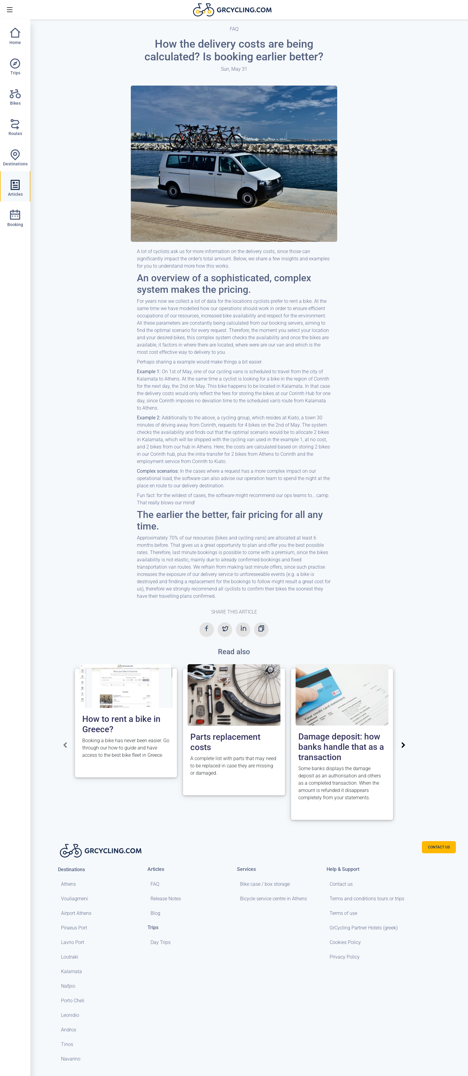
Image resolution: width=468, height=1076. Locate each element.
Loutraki (69, 957)
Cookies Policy (345, 942)
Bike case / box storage (265, 884)
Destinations (71, 869)
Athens (68, 884)
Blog (155, 913)
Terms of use (343, 913)
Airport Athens (76, 913)
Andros (68, 1030)
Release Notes (166, 899)
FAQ (155, 884)
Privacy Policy (345, 957)
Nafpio (68, 986)
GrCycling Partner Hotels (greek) (364, 928)
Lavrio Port (72, 942)
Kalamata (71, 971)
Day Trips (161, 942)
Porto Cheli (72, 1000)
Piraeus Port (74, 928)
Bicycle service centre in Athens (273, 899)
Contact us (341, 884)
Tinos (67, 1044)
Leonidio (70, 1015)
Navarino (70, 1059)
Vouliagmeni (74, 899)
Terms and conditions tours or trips (367, 899)
